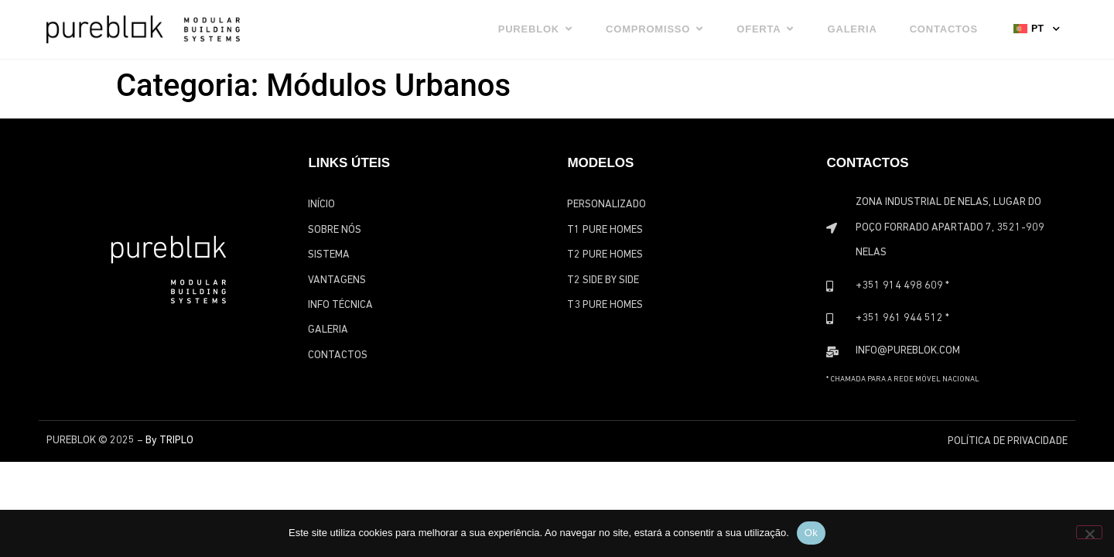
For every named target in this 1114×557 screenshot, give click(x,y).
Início (321, 204)
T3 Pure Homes (605, 305)
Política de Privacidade (1008, 441)
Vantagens (337, 280)
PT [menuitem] (1037, 28)
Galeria (328, 330)
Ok (811, 532)
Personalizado (606, 204)
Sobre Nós (334, 230)
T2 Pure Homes (605, 255)
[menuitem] (1037, 27)
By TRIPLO (169, 440)
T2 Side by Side (603, 280)
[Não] (1089, 532)
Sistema (329, 255)
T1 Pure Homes (605, 230)
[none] (1037, 27)
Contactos (337, 355)
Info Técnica (340, 305)
